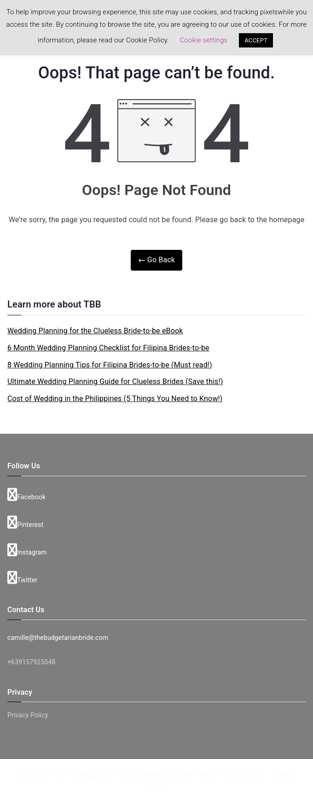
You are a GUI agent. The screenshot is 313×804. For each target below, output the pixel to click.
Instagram (27, 550)
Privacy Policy (27, 715)
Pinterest (25, 522)
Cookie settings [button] (204, 40)
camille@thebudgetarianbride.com (57, 637)
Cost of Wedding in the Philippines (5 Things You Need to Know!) (115, 398)
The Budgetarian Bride (101, 775)
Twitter (22, 577)
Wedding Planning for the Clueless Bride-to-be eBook (95, 330)
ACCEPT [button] (255, 40)
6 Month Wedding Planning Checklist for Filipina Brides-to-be (108, 347)
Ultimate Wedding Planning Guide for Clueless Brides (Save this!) (115, 381)
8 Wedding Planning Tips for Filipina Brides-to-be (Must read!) (109, 365)
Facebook (26, 494)
